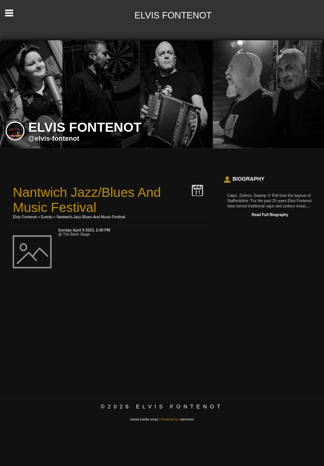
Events (47, 217)
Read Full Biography (270, 215)
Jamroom (187, 419)
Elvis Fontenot (25, 217)
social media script (144, 419)
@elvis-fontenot (53, 138)
